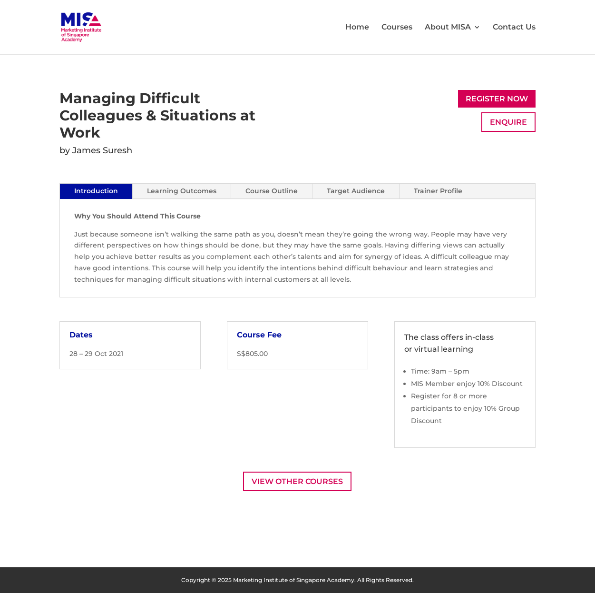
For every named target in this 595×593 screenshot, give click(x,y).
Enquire (508, 122)
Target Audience (356, 191)
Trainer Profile (438, 191)
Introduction (96, 191)
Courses (396, 27)
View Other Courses (297, 481)
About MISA (448, 27)
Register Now (497, 98)
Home (357, 27)
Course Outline (271, 191)
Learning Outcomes (181, 191)
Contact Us (514, 27)
